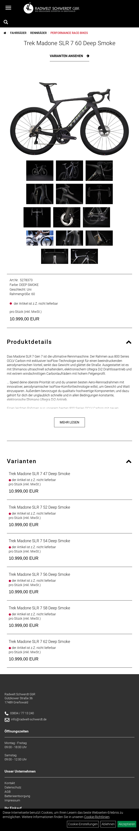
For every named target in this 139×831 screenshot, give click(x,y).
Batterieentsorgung (17, 796)
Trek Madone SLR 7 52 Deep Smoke (39, 507)
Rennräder (38, 33)
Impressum (12, 800)
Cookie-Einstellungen (83, 824)
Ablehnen (108, 824)
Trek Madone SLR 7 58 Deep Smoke (39, 608)
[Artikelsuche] (6, 22)
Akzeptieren (127, 824)
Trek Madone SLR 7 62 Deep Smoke (39, 641)
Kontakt (10, 783)
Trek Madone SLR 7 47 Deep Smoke (39, 473)
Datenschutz (13, 787)
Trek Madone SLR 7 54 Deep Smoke (39, 541)
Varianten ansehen (67, 56)
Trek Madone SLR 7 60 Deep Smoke (69, 43)
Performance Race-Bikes (69, 33)
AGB (7, 791)
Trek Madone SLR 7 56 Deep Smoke (39, 574)
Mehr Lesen (69, 422)
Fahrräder (18, 33)
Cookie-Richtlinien (96, 817)
